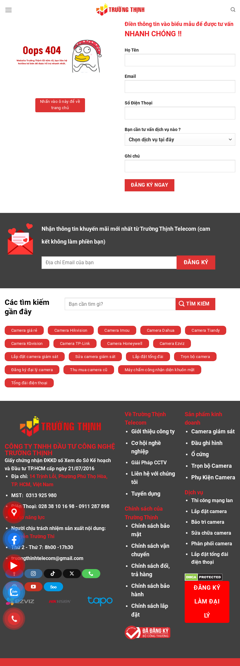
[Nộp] (195, 304)
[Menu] (8, 10)
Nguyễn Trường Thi (32, 536)
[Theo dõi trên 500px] (53, 586)
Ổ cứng (200, 454)
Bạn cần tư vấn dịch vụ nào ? (180, 136)
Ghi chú (180, 165)
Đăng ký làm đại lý (207, 601)
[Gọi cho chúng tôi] (91, 573)
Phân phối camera (211, 544)
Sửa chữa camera (211, 533)
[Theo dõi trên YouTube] (33, 586)
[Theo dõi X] (72, 573)
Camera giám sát (213, 431)
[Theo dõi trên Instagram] (33, 573)
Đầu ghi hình (206, 443)
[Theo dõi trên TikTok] (53, 573)
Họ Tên (180, 59)
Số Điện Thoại (180, 112)
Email (180, 86)
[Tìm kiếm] (233, 10)
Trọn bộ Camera (211, 466)
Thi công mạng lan (212, 500)
